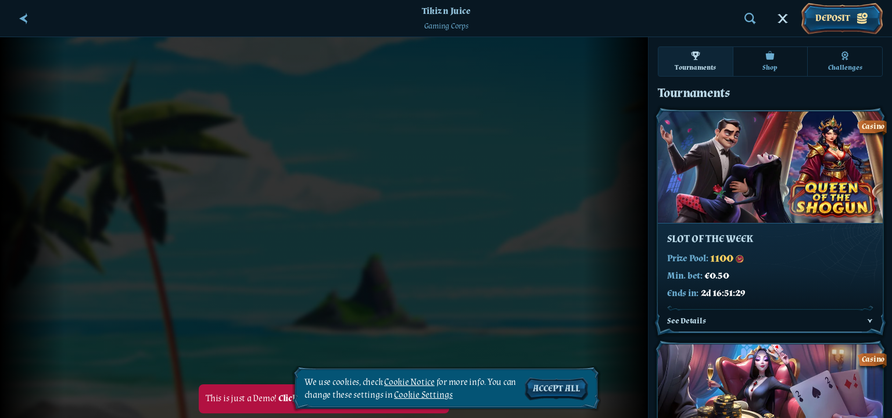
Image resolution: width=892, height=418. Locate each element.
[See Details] (869, 321)
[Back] (23, 19)
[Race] (783, 19)
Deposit (842, 19)
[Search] (750, 19)
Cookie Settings (423, 395)
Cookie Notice (409, 382)
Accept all (556, 389)
